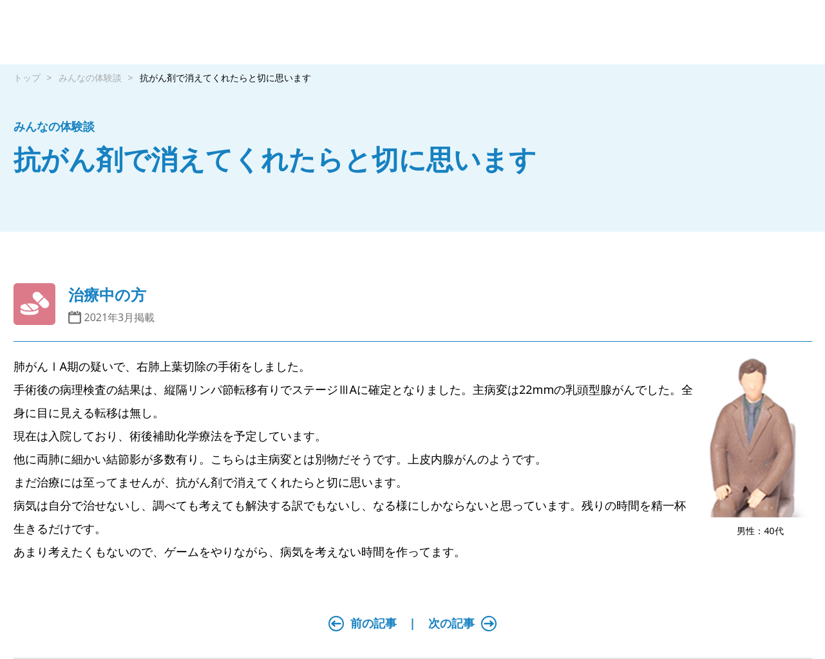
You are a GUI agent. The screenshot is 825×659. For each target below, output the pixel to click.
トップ (27, 77)
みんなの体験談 (90, 77)
